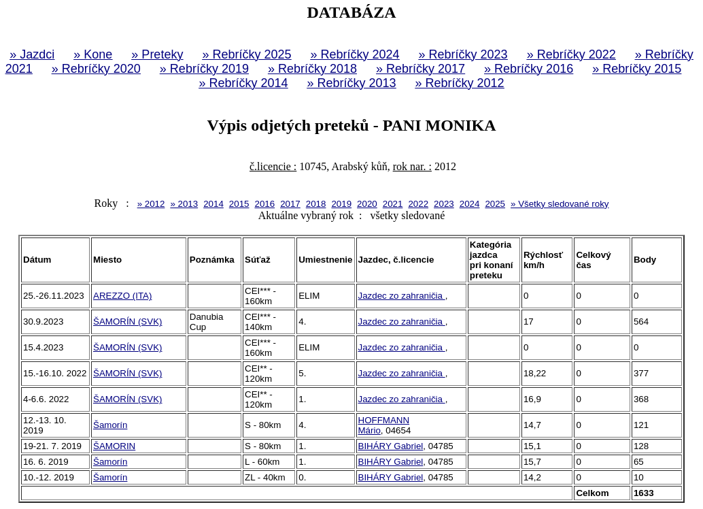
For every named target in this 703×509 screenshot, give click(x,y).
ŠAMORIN (114, 446)
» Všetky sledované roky (559, 204)
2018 (316, 204)
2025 (495, 204)
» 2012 (151, 204)
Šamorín (110, 425)
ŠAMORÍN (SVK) (127, 321)
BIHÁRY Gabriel (391, 446)
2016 (264, 204)
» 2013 (184, 204)
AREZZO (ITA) (122, 296)
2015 (239, 204)
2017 (290, 204)
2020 (367, 204)
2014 (213, 204)
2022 (418, 204)
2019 (341, 204)
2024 (470, 204)
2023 (444, 204)
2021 (393, 204)
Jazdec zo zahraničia (401, 296)
